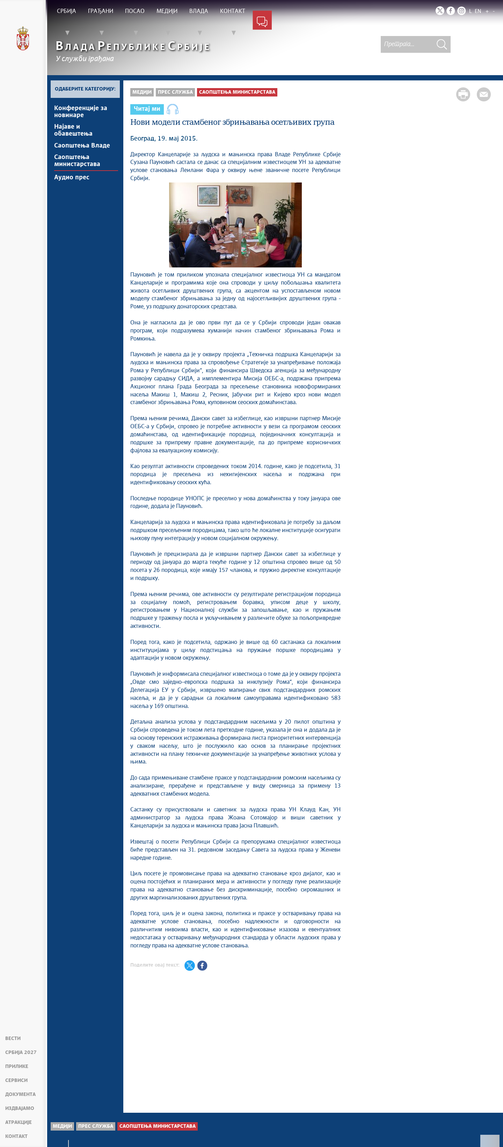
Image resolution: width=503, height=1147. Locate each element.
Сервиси (16, 1080)
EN (478, 11)
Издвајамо (19, 1108)
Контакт (16, 1136)
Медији (142, 92)
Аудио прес (71, 180)
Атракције (18, 1122)
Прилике (16, 1066)
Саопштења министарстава (77, 162)
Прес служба (175, 92)
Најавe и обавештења (73, 131)
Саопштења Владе (82, 147)
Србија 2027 (21, 1052)
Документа (20, 1094)
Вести (13, 1038)
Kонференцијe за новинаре (80, 112)
